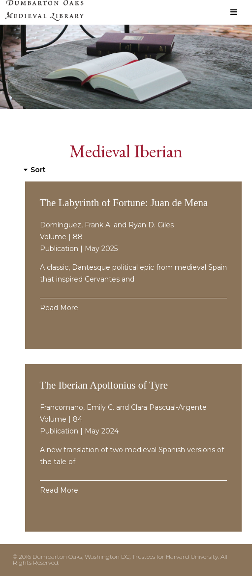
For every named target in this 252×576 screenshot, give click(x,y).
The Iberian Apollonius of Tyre (104, 385)
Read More (59, 307)
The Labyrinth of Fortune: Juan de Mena (124, 203)
